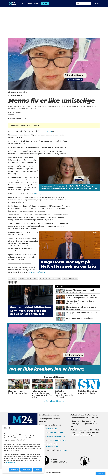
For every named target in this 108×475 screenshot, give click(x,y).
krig (58, 278)
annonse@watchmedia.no (56, 436)
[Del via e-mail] (15, 282)
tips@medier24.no (50, 429)
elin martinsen (31, 278)
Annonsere (28, 3)
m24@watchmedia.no (57, 440)
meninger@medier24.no (37, 272)
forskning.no (38, 194)
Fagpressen (63, 450)
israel (42, 278)
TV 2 (56, 131)
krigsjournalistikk (70, 278)
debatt (21, 278)
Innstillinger (101, 473)
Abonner (45, 3)
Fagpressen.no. (11, 462)
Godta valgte (26, 469)
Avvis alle (37, 469)
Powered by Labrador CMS (54, 472)
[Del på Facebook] (9, 282)
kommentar (50, 278)
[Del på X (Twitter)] (12, 282)
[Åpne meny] (97, 3)
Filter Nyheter (47, 131)
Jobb (21, 3)
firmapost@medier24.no (48, 446)
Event (36, 3)
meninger (12, 278)
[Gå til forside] (12, 3)
